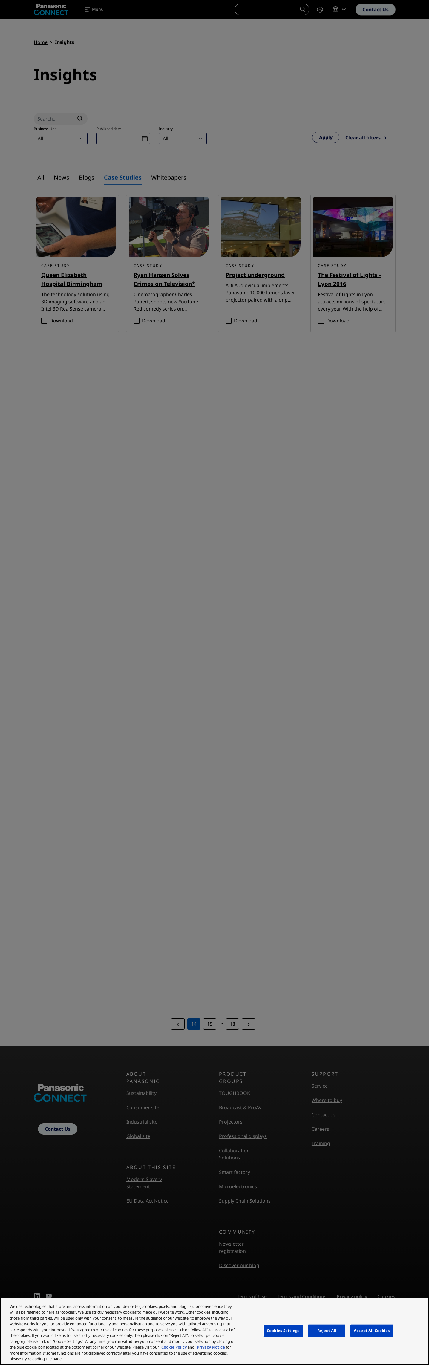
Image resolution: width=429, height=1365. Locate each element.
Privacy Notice (211, 1347)
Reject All (326, 1330)
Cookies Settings (283, 1330)
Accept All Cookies (372, 1330)
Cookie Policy (174, 1347)
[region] (214, 1331)
